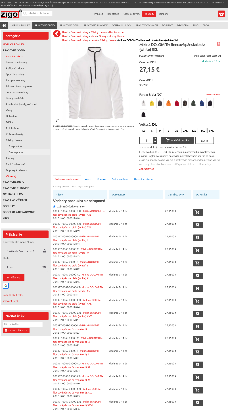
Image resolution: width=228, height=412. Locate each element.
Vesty (9, 110)
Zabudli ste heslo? (13, 294)
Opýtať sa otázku (143, 178)
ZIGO (6, 218)
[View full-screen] (57, 120)
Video (88, 178)
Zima (94, 36)
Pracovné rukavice (16, 188)
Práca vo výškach (15, 200)
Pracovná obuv (13, 182)
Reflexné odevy (15, 68)
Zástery (10, 158)
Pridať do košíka (177, 140)
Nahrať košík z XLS (16, 330)
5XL (211, 130)
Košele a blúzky (15, 134)
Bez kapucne (16, 152)
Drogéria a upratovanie (19, 212)
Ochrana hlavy (13, 194)
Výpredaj (11, 176)
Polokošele (12, 128)
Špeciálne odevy (15, 74)
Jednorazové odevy (17, 92)
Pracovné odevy (14, 50)
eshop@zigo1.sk (44, 5)
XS (143, 130)
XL (176, 130)
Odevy (102, 36)
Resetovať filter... (213, 94)
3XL (194, 130)
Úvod (65, 32)
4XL (202, 130)
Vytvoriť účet (10, 300)
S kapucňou (15, 146)
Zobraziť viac (146, 168)
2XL (185, 130)
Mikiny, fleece (14, 140)
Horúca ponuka (13, 44)
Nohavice (11, 116)
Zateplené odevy (15, 80)
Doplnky (8, 206)
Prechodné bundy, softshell (21, 104)
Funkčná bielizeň (15, 164)
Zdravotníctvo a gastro (19, 86)
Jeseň (94, 40)
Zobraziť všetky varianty (69, 206)
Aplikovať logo (120, 178)
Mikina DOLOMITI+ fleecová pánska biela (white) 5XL (148, 40)
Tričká (9, 122)
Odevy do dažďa (15, 98)
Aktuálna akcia (14, 56)
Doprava (101, 178)
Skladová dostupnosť (67, 178)
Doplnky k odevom (16, 170)
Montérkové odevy (16, 62)
